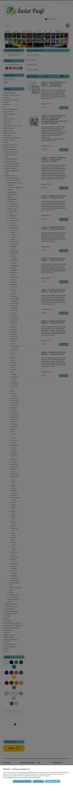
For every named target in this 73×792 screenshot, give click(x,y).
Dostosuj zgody (38, 781)
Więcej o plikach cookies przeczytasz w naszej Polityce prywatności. (22, 777)
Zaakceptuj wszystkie (52, 781)
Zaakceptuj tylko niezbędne (22, 781)
